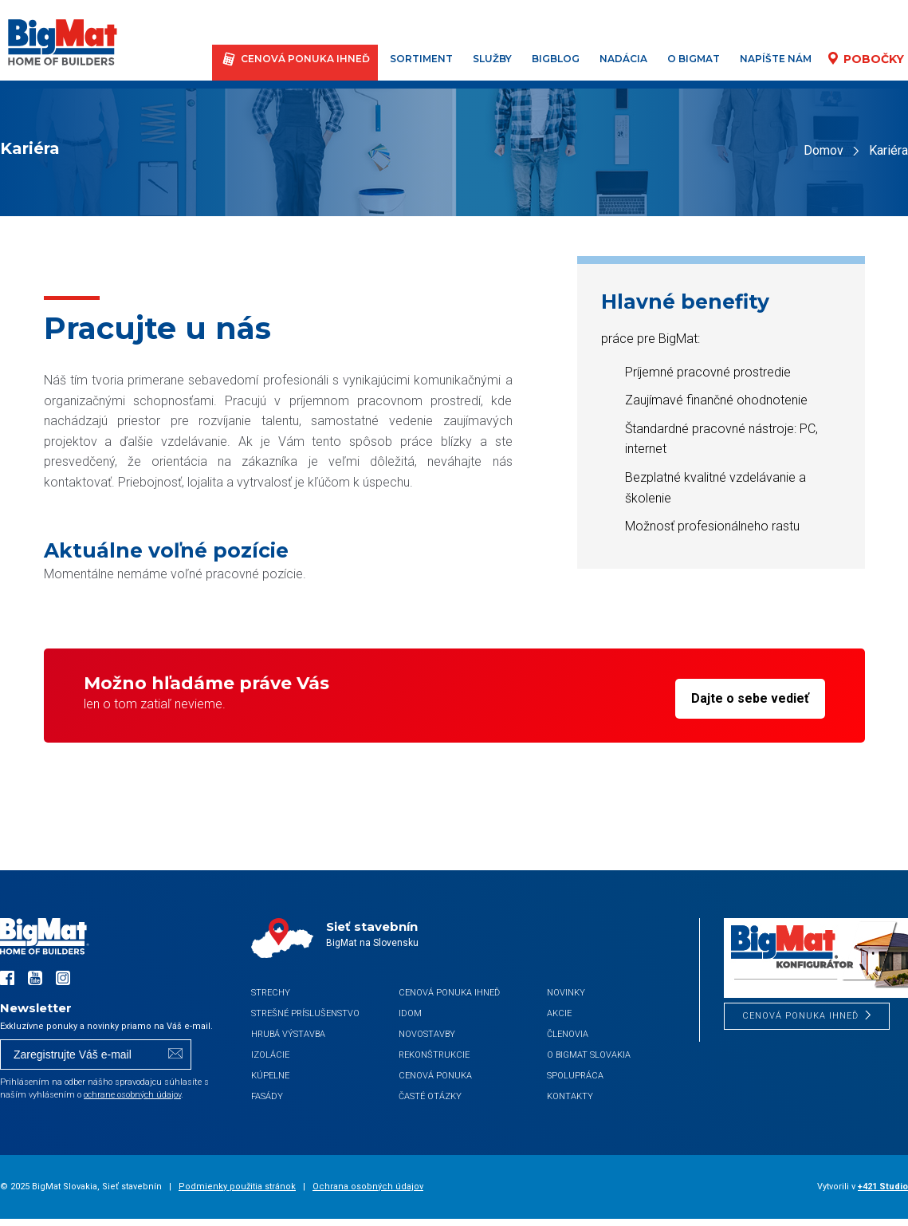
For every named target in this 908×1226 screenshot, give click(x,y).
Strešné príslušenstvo (305, 1013)
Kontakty (570, 1096)
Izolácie (270, 1055)
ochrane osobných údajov (132, 1095)
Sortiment (422, 59)
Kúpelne (270, 1075)
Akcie (559, 1013)
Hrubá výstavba (288, 1034)
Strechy (270, 993)
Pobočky (874, 59)
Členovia (567, 1034)
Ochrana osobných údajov (367, 1186)
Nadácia (625, 59)
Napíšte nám (777, 59)
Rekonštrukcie (434, 1055)
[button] (32, 1194)
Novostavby (427, 1034)
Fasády (267, 1096)
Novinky (566, 993)
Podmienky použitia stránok (237, 1186)
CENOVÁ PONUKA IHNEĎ (306, 59)
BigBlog (557, 59)
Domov (823, 150)
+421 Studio (883, 1186)
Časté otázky (430, 1096)
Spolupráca (575, 1075)
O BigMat (695, 59)
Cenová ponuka (435, 1075)
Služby (493, 59)
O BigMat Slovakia (589, 1055)
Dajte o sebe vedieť (750, 698)
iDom (410, 1013)
